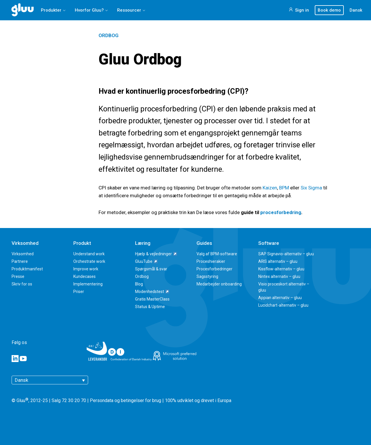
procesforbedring (280, 212)
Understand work (89, 254)
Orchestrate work (89, 261)
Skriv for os (22, 284)
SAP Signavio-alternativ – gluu (286, 254)
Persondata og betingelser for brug (125, 401)
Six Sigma (311, 188)
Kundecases (84, 276)
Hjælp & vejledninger (156, 254)
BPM (284, 188)
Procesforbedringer (214, 269)
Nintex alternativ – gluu (279, 276)
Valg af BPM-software (217, 254)
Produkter (51, 10)
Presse (18, 276)
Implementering (88, 284)
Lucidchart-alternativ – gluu (283, 305)
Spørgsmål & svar (151, 269)
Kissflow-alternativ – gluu (281, 269)
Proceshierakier (211, 261)
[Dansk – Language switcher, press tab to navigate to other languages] (50, 380)
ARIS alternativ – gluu (277, 261)
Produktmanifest (27, 269)
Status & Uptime (150, 306)
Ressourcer (129, 10)
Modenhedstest (152, 291)
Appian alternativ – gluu (280, 297)
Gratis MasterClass (152, 299)
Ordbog (109, 35)
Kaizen (270, 188)
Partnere (20, 261)
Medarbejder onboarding (219, 284)
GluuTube (146, 261)
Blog (139, 284)
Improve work (85, 269)
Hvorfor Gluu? (89, 10)
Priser (78, 291)
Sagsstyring (207, 276)
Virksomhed (23, 254)
